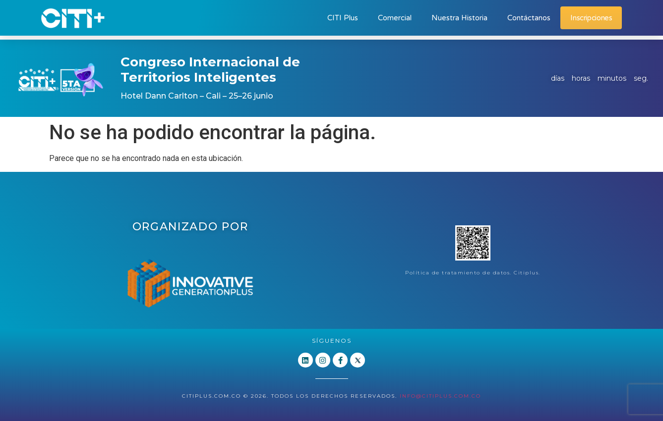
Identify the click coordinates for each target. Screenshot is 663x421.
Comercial (395, 17)
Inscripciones (591, 17)
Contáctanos (528, 17)
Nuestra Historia (459, 17)
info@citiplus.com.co (440, 396)
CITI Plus (342, 17)
